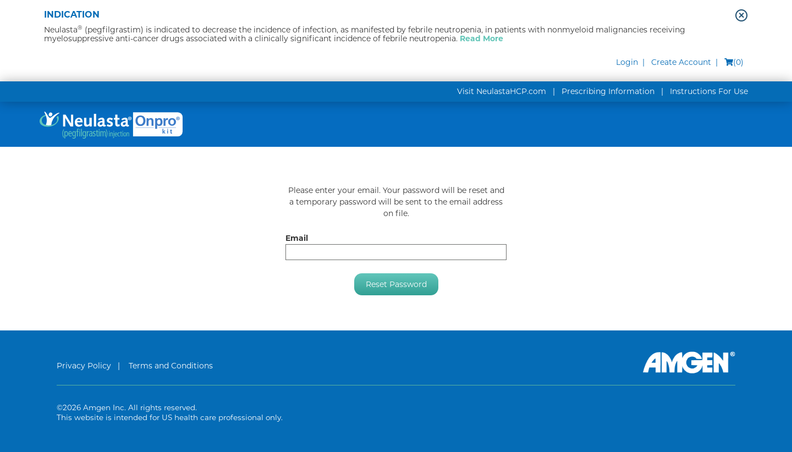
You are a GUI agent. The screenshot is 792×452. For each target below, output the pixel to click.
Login (627, 62)
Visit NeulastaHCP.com (501, 91)
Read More (481, 38)
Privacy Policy (84, 366)
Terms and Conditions (171, 366)
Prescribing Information (608, 91)
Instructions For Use (709, 91)
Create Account (681, 62)
